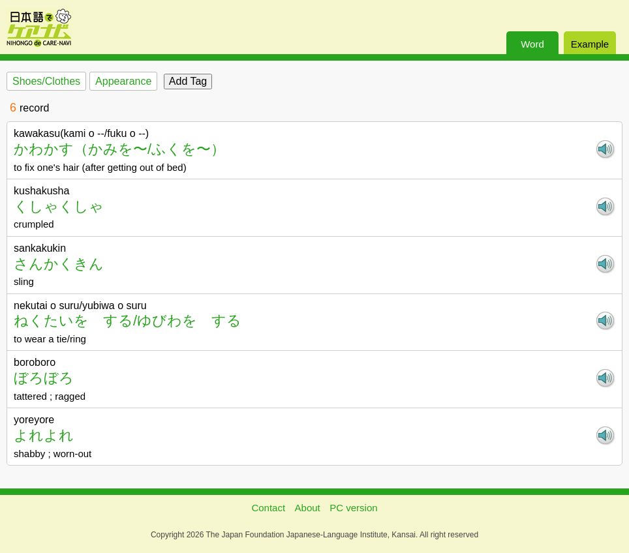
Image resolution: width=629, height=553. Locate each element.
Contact (268, 507)
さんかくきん (59, 264)
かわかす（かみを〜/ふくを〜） (119, 149)
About (307, 507)
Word (532, 44)
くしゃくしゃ (59, 206)
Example (590, 44)
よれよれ (44, 435)
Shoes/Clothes (46, 81)
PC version (353, 507)
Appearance (123, 81)
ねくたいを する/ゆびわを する (127, 320)
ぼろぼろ (44, 378)
